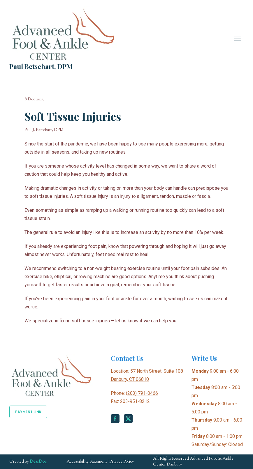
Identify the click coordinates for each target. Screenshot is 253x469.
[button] (28, 412)
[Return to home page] (63, 33)
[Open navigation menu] (238, 38)
